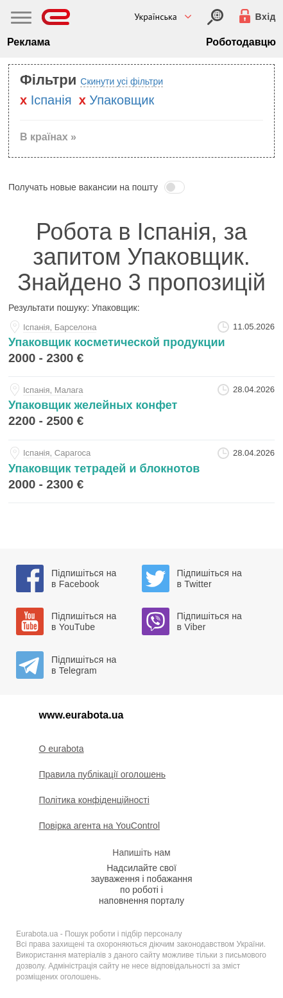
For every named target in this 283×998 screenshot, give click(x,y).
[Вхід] (215, 17)
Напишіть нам (141, 852)
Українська (155, 16)
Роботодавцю (241, 42)
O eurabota (61, 749)
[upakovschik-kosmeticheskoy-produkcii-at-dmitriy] (141, 345)
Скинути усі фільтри (121, 81)
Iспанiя (51, 100)
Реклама (28, 42)
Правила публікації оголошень (102, 774)
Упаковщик (121, 100)
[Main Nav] (21, 19)
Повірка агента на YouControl (99, 825)
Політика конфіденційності (94, 800)
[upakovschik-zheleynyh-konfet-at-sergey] (141, 408)
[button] (141, 187)
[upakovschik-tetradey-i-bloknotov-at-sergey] (141, 471)
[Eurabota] (56, 17)
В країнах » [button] (48, 136)
